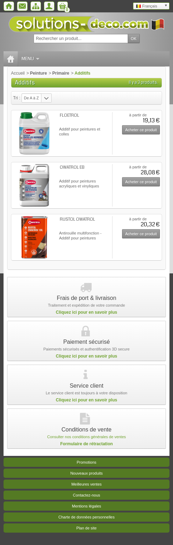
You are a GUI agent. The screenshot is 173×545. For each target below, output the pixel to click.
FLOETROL (69, 115)
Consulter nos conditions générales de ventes (86, 437)
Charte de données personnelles (86, 517)
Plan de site (86, 528)
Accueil (18, 73)
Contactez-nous (86, 495)
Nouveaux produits (86, 473)
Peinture (38, 73)
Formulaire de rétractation (86, 443)
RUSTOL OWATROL (77, 219)
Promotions (87, 462)
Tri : (16, 97)
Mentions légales (86, 506)
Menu (30, 59)
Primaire (60, 73)
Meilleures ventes (86, 484)
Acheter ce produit (141, 130)
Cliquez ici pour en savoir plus (86, 312)
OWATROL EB (72, 167)
